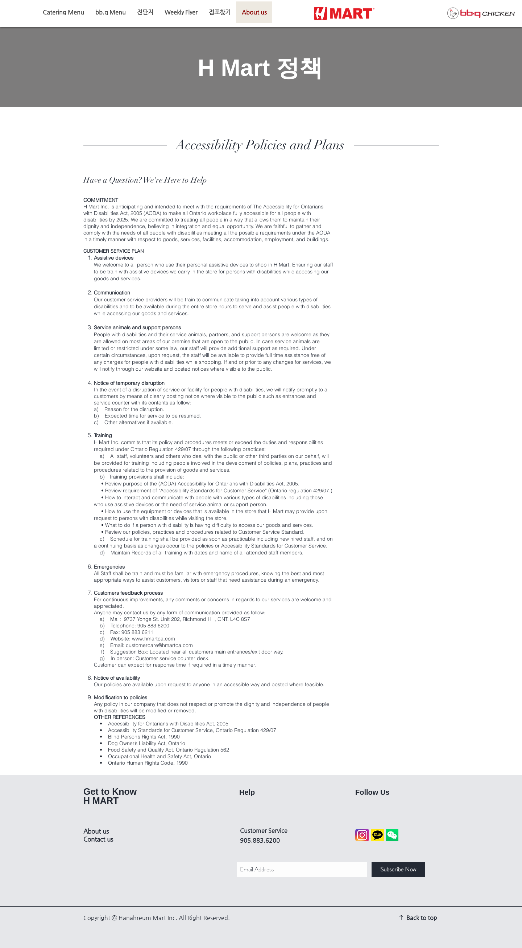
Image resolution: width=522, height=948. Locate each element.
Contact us (98, 839)
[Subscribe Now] (398, 869)
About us (96, 831)
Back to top (421, 917)
